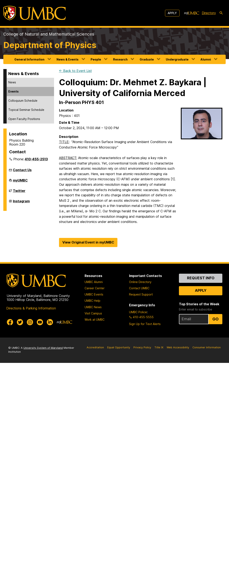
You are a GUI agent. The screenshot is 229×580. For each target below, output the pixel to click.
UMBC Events (94, 294)
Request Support (141, 294)
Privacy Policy (142, 347)
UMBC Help (92, 300)
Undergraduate (177, 59)
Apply (172, 13)
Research (120, 59)
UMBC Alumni (94, 282)
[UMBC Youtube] (39, 322)
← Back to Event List (75, 71)
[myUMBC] (191, 13)
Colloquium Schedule (22, 100)
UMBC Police (138, 312)
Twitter (19, 192)
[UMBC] (34, 13)
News (12, 82)
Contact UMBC (139, 288)
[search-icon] (221, 13)
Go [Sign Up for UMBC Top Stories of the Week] (215, 319)
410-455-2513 (36, 159)
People (96, 59)
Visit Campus (93, 313)
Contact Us (22, 170)
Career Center (95, 288)
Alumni (206, 59)
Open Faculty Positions (24, 119)
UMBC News (93, 307)
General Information (29, 59)
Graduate (147, 59)
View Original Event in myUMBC (88, 242)
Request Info (200, 278)
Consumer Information (206, 347)
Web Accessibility (178, 347)
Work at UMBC (95, 319)
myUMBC (20, 182)
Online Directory (140, 282)
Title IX (158, 347)
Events (13, 91)
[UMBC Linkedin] (49, 322)
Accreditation (95, 347)
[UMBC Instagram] (29, 322)
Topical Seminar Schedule (26, 109)
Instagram (21, 203)
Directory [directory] (208, 13)
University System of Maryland (43, 347)
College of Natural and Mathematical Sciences (48, 34)
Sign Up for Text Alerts (145, 324)
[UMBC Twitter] (20, 322)
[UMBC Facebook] (10, 322)
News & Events (68, 59)
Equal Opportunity (118, 347)
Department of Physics (49, 45)
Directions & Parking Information (31, 308)
